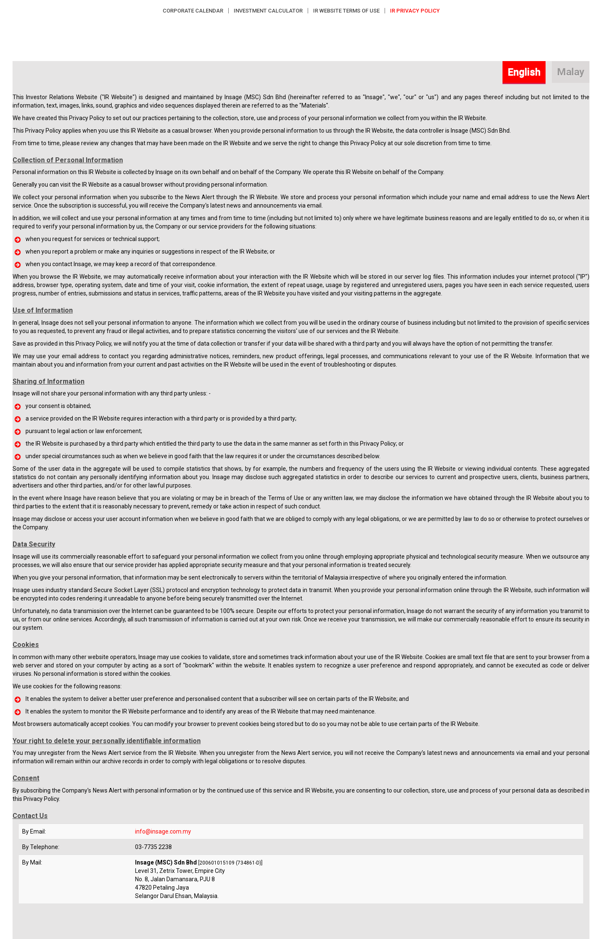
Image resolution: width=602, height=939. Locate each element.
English (524, 72)
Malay (570, 72)
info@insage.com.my (163, 831)
